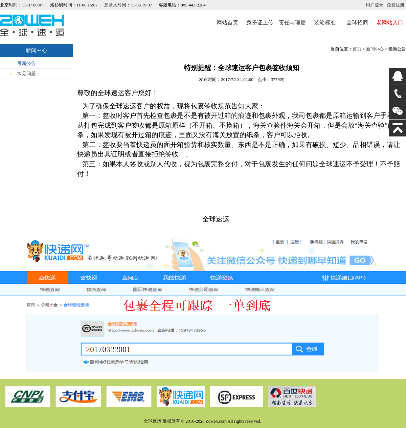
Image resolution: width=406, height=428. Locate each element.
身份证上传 (259, 22)
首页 (357, 48)
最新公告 (26, 63)
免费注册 (395, 4)
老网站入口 (389, 22)
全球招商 (357, 22)
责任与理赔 (292, 22)
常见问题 (26, 73)
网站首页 (227, 22)
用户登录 (374, 4)
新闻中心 (375, 48)
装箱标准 (325, 22)
